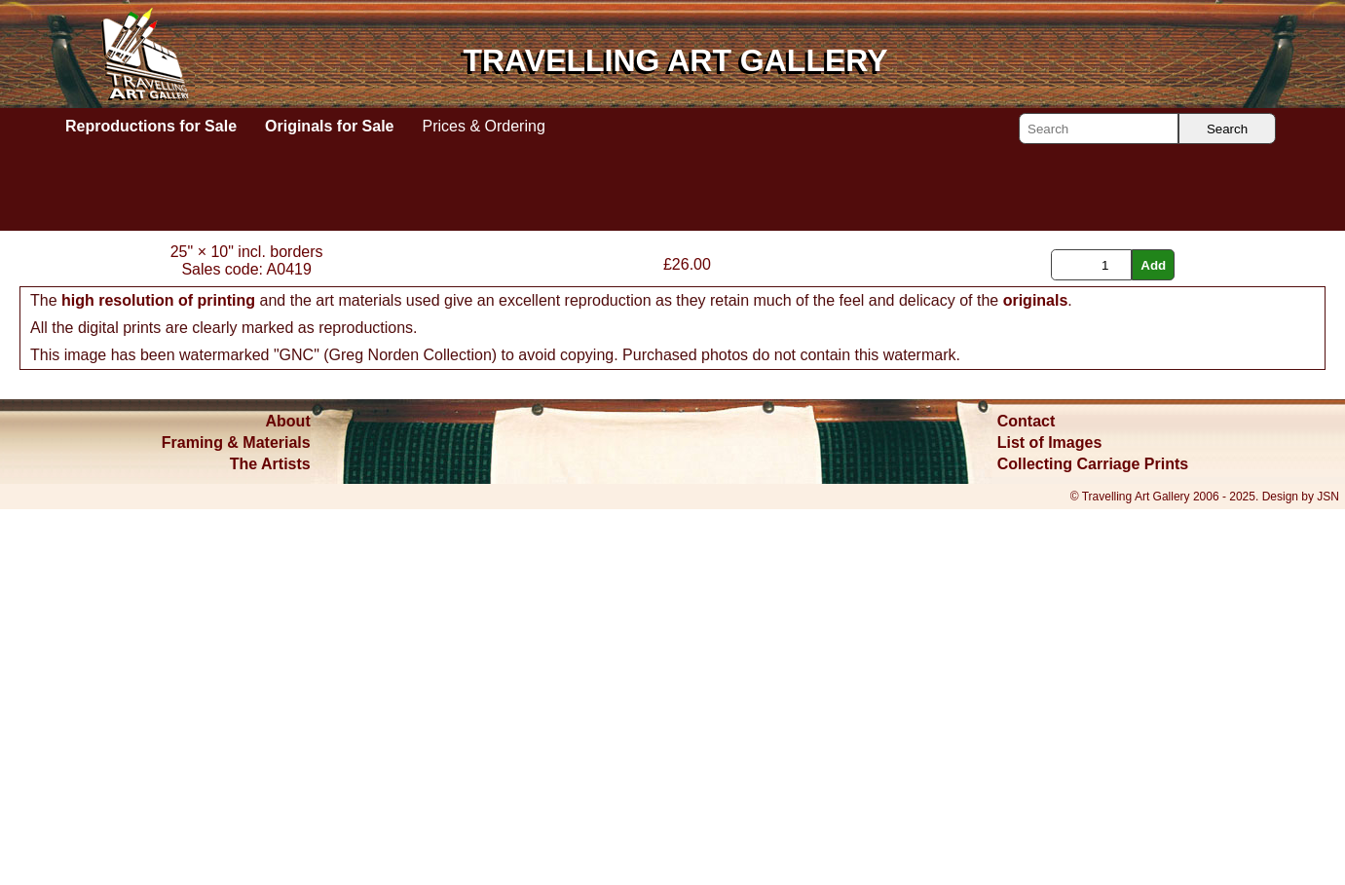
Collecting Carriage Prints (1093, 839)
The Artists (270, 839)
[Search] (1098, 128)
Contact (1026, 797)
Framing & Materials (236, 818)
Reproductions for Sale (151, 126)
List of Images (1049, 818)
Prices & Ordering (484, 126)
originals (1035, 676)
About (288, 797)
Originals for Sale (329, 126)
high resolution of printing (158, 676)
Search (1227, 129)
